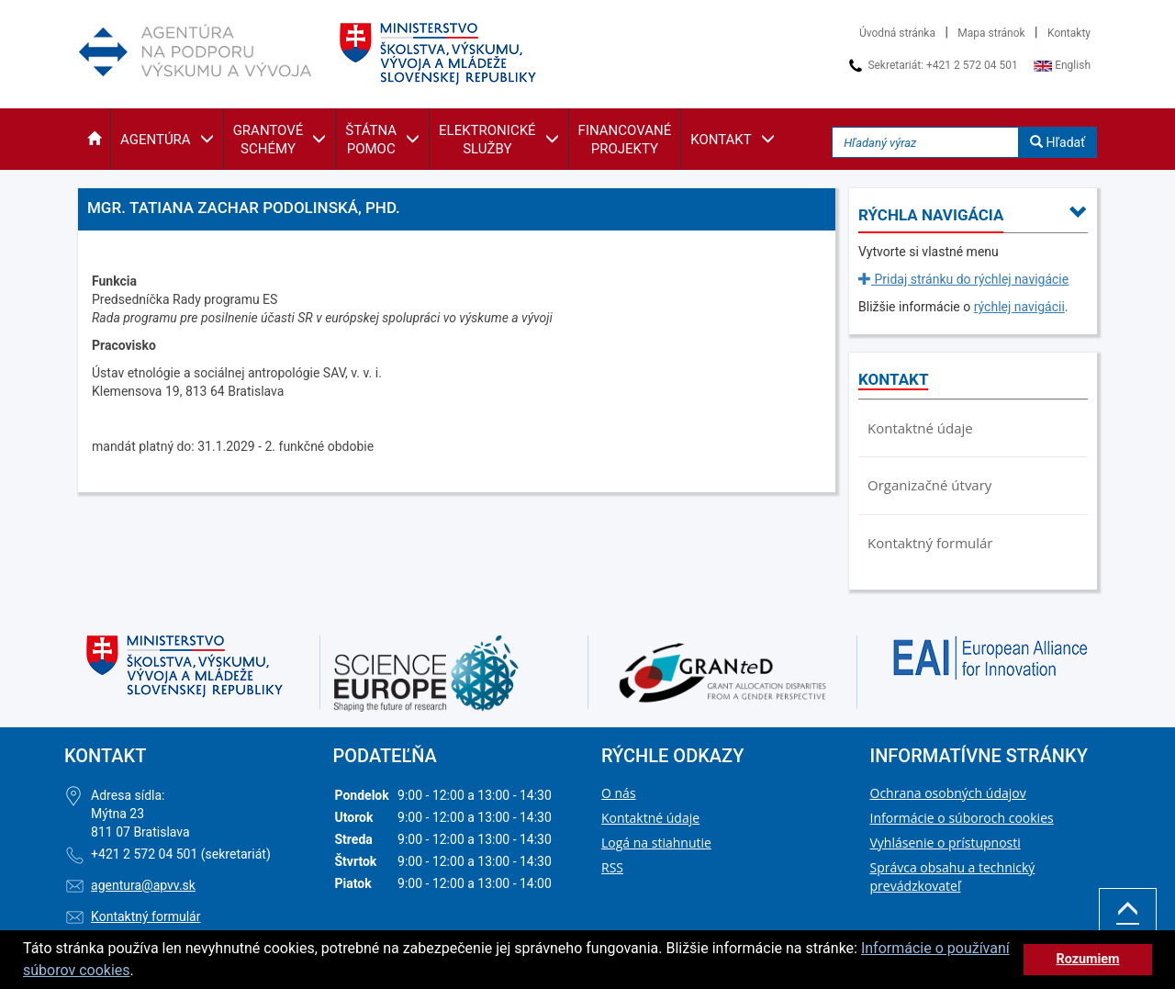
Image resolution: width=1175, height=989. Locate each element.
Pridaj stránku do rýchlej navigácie (963, 279)
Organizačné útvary (929, 485)
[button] (94, 139)
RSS (612, 867)
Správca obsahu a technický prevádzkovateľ (952, 876)
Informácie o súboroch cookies (962, 817)
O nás (618, 793)
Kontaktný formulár (929, 543)
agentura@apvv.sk (143, 885)
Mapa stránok (990, 33)
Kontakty (1069, 33)
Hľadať (1057, 142)
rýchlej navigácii (1019, 306)
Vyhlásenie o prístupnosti (945, 842)
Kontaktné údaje (920, 428)
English (1062, 65)
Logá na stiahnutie (656, 842)
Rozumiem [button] (1087, 959)
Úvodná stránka (897, 33)
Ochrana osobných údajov (948, 793)
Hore (1127, 921)
